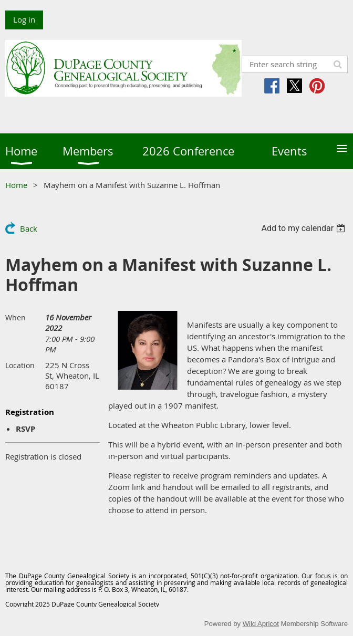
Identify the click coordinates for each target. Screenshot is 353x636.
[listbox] (304, 228)
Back (28, 228)
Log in (24, 19)
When (15, 317)
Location (20, 365)
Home (16, 185)
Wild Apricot (261, 624)
